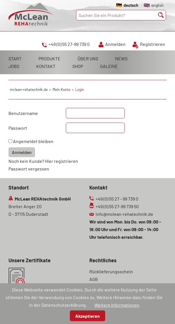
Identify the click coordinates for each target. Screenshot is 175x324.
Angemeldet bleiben (33, 141)
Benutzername (23, 113)
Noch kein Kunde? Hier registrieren (43, 161)
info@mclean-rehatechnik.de (124, 214)
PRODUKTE (49, 58)
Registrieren (152, 44)
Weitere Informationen (116, 305)
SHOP (77, 66)
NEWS (121, 58)
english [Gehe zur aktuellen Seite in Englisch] (157, 5)
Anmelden (115, 44)
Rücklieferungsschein (111, 271)
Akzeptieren (87, 316)
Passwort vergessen (28, 168)
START (14, 58)
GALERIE (109, 66)
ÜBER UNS (87, 58)
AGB (93, 279)
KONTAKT (45, 66)
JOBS (13, 66)
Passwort (17, 128)
